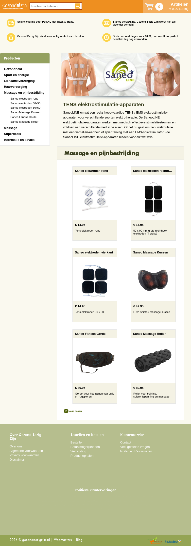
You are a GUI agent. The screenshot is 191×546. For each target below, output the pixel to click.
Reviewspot (173, 541)
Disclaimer (17, 459)
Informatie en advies (19, 140)
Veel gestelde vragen (135, 447)
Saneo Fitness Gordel (23, 117)
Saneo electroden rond (24, 98)
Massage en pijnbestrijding (24, 92)
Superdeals (12, 134)
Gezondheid (13, 69)
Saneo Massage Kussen (25, 112)
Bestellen (77, 442)
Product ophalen (81, 455)
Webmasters (63, 540)
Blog (79, 540)
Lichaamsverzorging (19, 81)
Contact (125, 442)
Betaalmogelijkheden (85, 447)
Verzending (78, 451)
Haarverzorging (15, 87)
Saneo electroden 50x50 (25, 107)
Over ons (16, 446)
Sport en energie (16, 75)
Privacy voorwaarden (24, 455)
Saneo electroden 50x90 (25, 103)
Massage (10, 128)
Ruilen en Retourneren (136, 451)
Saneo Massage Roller (24, 121)
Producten (12, 58)
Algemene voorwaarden (26, 451)
